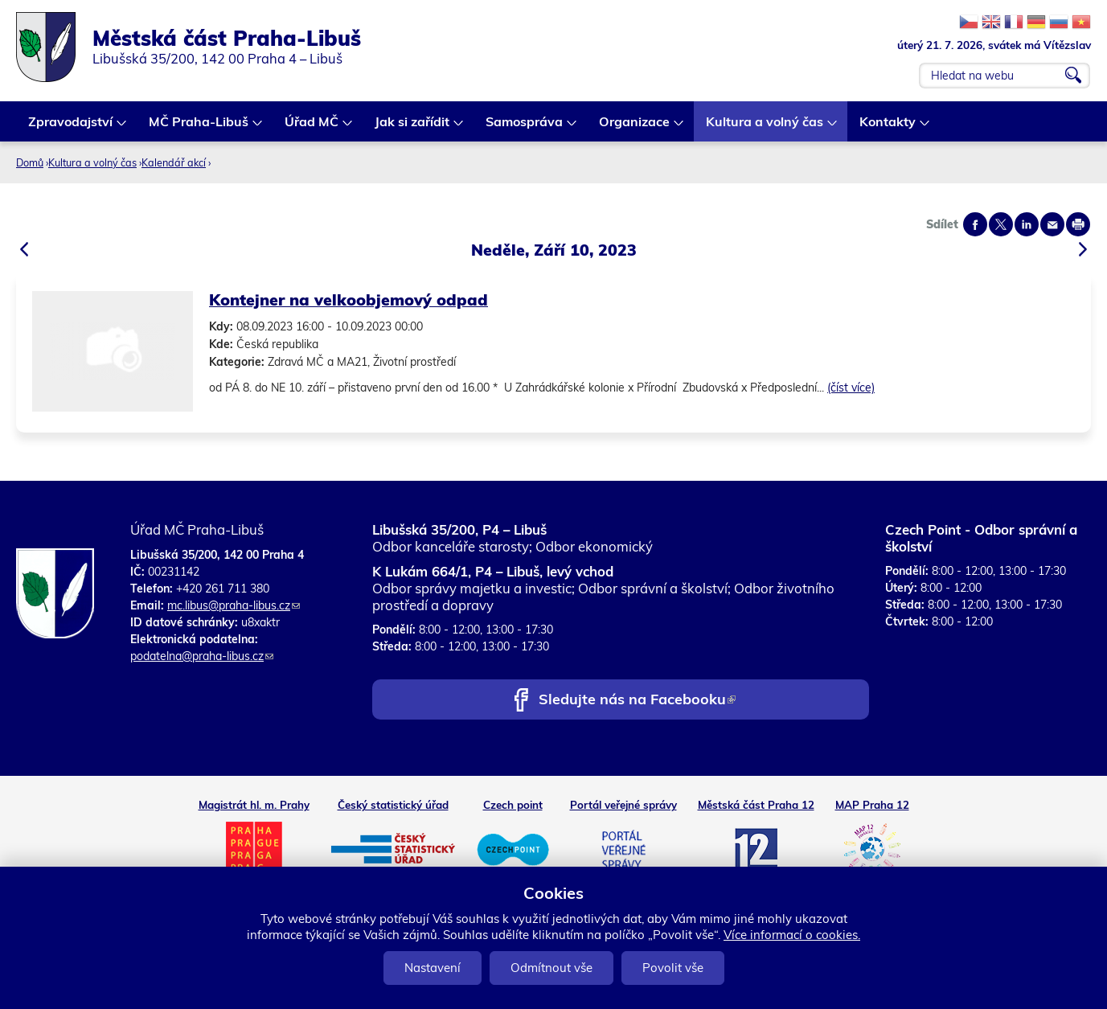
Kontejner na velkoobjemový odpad (348, 299)
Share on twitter (1001, 224)
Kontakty (888, 127)
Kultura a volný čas (765, 127)
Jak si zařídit (413, 127)
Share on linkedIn (1027, 224)
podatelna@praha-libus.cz (201, 656)
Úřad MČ (312, 127)
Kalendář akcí (173, 162)
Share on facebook (975, 224)
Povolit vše (672, 967)
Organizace (635, 127)
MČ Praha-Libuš (199, 127)
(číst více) (851, 387)
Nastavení (432, 967)
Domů (29, 162)
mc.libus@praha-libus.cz (233, 605)
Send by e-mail (1052, 224)
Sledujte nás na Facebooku (637, 701)
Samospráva (525, 127)
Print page (1078, 224)
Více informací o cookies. (792, 934)
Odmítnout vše (551, 967)
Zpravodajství (71, 127)
